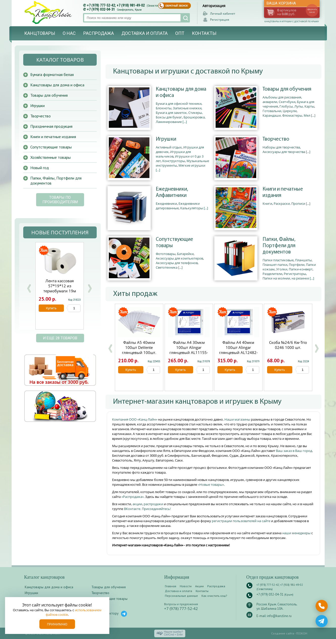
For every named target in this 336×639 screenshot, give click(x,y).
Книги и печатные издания (283, 192)
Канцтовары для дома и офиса (181, 92)
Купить (130, 370)
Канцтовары (39, 33)
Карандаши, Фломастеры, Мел (286, 115)
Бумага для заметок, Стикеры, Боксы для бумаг (179, 114)
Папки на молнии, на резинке (286, 278)
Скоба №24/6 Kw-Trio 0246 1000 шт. (288, 345)
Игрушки (166, 139)
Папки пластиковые (278, 260)
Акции (199, 586)
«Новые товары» (211, 484)
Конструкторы (173, 161)
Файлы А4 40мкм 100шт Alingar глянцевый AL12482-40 (238, 350)
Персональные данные (181, 596)
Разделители (272, 273)
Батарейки (185, 253)
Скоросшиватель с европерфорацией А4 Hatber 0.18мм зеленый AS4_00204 (60, 288)
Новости (186, 586)
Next (89, 288)
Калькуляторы (191, 208)
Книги (267, 203)
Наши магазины (237, 419)
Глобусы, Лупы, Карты (296, 106)
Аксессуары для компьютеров (179, 258)
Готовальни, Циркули (280, 111)
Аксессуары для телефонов (177, 263)
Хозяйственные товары (50, 157)
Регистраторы (295, 273)
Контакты (204, 33)
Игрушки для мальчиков (173, 154)
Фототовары (165, 253)
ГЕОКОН (301, 633)
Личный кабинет (222, 13)
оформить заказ (312, 10)
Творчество (276, 139)
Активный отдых (169, 147)
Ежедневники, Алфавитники (172, 192)
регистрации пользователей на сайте (241, 521)
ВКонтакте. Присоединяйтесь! (147, 508)
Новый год (39, 167)
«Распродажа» (132, 496)
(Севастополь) (155, 5)
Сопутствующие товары (174, 242)
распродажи (153, 504)
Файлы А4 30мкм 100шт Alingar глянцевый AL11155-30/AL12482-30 (188, 350)
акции (137, 504)
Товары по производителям (60, 199)
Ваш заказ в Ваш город (294, 450)
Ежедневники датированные (178, 205)
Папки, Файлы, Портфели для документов (279, 246)
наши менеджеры (296, 533)
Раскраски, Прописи (289, 203)
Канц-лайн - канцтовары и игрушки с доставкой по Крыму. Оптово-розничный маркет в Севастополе (48, 12)
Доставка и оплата (144, 33)
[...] (185, 121)
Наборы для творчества (281, 147)
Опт (179, 33)
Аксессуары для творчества (284, 151)
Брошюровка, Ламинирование (180, 119)
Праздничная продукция (51, 126)
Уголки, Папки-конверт (294, 269)
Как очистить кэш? (214, 596)
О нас (69, 33)
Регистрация (219, 19)
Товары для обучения (287, 89)
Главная (170, 586)
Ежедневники (166, 203)
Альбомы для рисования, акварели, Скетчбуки (282, 99)
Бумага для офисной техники (178, 103)
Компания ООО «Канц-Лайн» (135, 419)
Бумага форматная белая (52, 74)
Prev (29, 288)
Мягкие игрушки (191, 165)
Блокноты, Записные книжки (178, 108)
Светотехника (166, 267)
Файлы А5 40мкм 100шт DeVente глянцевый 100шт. (139, 347)
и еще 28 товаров (60, 338)
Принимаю (57, 624)
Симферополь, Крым (129, 9)
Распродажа (98, 33)
